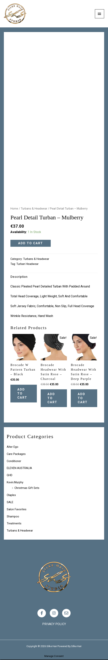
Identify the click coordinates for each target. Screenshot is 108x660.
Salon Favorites (16, 509)
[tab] (18, 277)
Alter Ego (12, 447)
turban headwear (27, 264)
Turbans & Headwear (34, 208)
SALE (10, 503)
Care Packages (16, 454)
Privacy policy (54, 624)
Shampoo (13, 517)
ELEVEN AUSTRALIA (19, 468)
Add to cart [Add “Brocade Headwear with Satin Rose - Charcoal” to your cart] (53, 398)
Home (14, 208)
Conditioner (14, 461)
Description (18, 277)
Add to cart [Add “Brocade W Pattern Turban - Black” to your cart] (23, 394)
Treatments (14, 524)
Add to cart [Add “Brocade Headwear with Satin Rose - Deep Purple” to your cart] (83, 398)
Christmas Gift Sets (26, 488)
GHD (9, 475)
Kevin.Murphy (15, 483)
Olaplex (11, 495)
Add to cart (30, 243)
